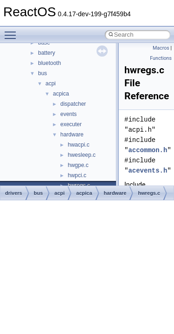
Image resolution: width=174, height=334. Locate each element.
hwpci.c (77, 175)
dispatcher (73, 104)
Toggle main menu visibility (12, 31)
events (68, 114)
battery (46, 53)
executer (71, 124)
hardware (72, 134)
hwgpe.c (78, 165)
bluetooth (49, 63)
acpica (61, 93)
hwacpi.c (79, 144)
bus (42, 73)
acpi (50, 83)
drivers (13, 193)
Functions (161, 58)
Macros (161, 48)
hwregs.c (149, 193)
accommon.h (147, 150)
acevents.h (147, 170)
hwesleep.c (82, 155)
